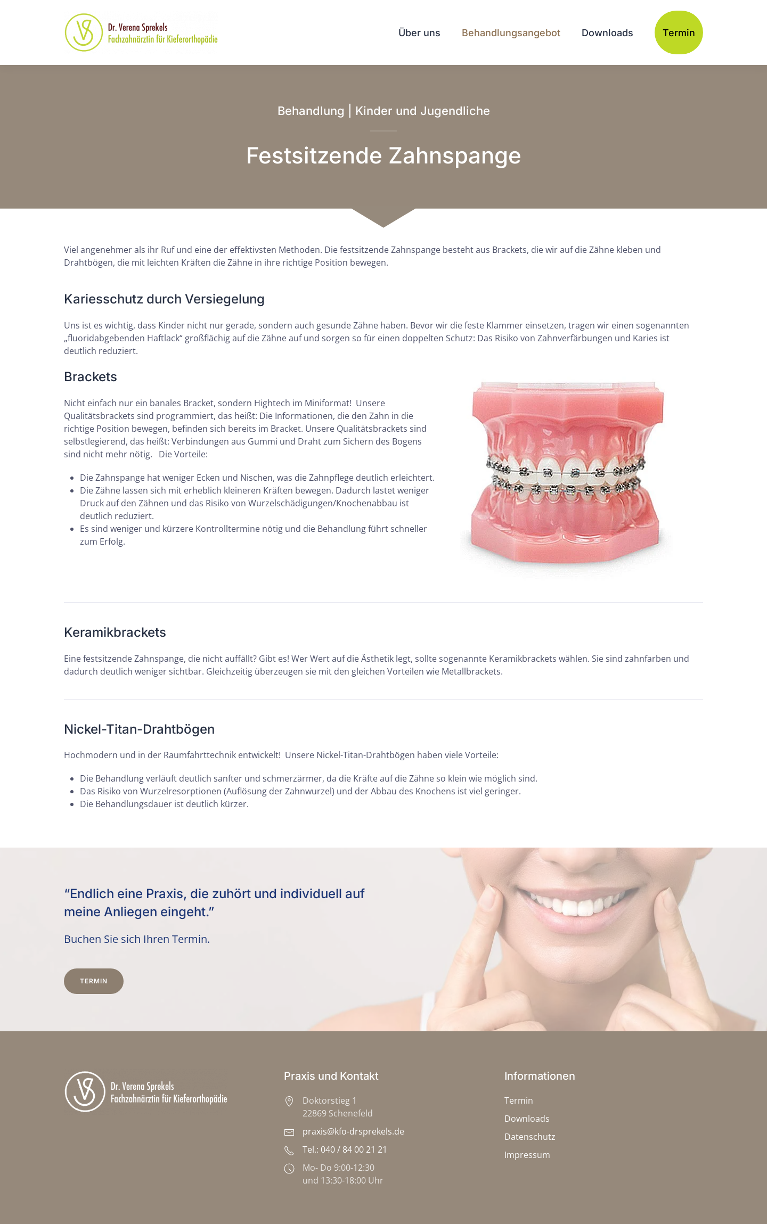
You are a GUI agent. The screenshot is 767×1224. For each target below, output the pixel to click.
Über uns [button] (419, 32)
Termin (679, 32)
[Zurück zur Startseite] (143, 32)
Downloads (607, 32)
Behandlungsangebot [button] (511, 32)
